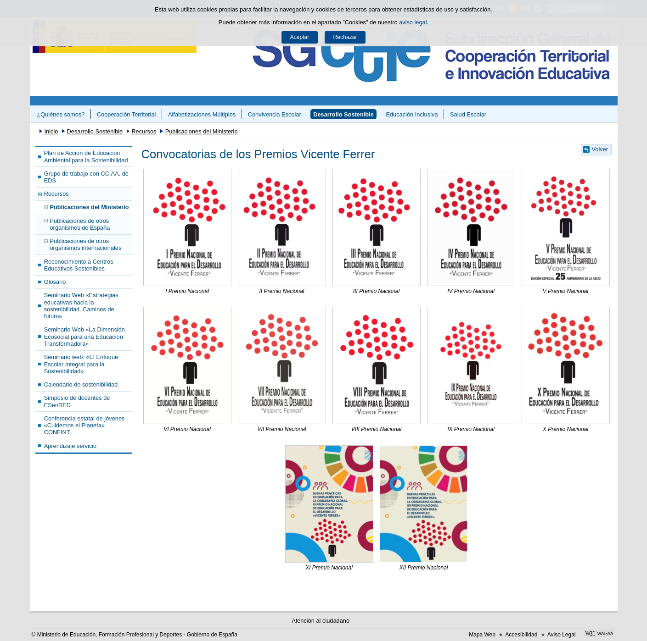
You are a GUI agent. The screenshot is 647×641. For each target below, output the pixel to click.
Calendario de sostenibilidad (81, 384)
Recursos (143, 131)
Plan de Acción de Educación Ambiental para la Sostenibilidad (86, 156)
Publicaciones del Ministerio (201, 131)
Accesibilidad (521, 634)
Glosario (55, 281)
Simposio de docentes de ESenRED (77, 401)
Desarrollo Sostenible (343, 114)
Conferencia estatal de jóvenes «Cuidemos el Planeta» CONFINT (84, 425)
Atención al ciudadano (320, 620)
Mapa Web (482, 634)
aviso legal (413, 22)
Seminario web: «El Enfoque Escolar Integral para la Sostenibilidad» (81, 364)
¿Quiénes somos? (60, 114)
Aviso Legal (561, 634)
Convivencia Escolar (274, 114)
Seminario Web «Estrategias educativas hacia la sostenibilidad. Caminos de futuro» (81, 306)
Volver (600, 149)
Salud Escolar (468, 114)
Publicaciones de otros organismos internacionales (86, 244)
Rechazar (345, 37)
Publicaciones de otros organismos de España (80, 224)
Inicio (51, 131)
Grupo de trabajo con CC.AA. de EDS (86, 177)
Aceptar (299, 37)
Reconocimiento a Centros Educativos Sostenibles (78, 265)
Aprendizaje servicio (70, 445)
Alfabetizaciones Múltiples (202, 114)
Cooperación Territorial (126, 114)
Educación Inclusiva (412, 114)
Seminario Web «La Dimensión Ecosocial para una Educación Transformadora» (84, 336)
